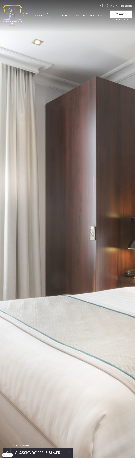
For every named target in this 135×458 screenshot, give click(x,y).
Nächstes (69, 453)
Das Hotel (48, 15)
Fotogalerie (65, 15)
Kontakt (102, 15)
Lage (77, 15)
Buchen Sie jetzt (121, 14)
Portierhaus (88, 15)
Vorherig (6, 453)
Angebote (38, 15)
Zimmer (25, 14)
